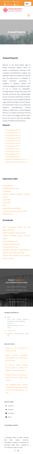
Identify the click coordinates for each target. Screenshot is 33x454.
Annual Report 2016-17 (13, 146)
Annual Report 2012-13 (13, 157)
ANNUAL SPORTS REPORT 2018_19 (16, 162)
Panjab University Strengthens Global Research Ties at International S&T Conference (16, 357)
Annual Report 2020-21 (13, 135)
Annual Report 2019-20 (13, 138)
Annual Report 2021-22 (13, 133)
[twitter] (18, 450)
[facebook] (15, 450)
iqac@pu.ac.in (11, 330)
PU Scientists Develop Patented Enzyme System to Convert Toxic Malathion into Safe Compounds (16, 367)
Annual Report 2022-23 (13, 130)
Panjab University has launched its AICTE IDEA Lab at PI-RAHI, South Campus (16, 377)
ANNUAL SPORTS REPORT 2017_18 (16, 159)
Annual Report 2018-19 (13, 141)
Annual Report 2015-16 (13, 149)
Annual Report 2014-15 (13, 151)
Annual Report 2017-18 (13, 143)
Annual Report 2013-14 (13, 154)
